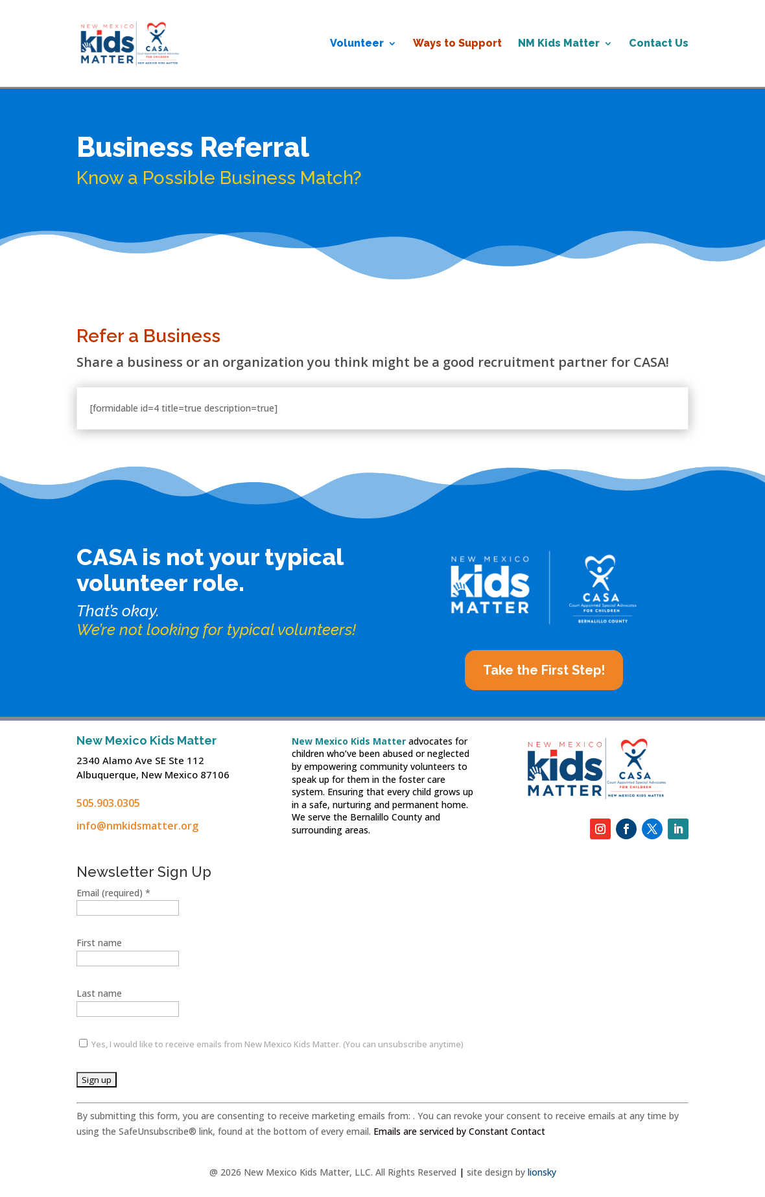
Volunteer (357, 44)
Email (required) (113, 893)
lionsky (542, 1172)
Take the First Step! (544, 670)
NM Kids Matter (559, 44)
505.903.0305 (108, 803)
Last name (99, 993)
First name (99, 942)
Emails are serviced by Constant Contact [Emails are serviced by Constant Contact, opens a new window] (459, 1131)
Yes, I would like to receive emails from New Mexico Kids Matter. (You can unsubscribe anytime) (276, 1044)
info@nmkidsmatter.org (137, 826)
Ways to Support (457, 44)
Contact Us (658, 44)
